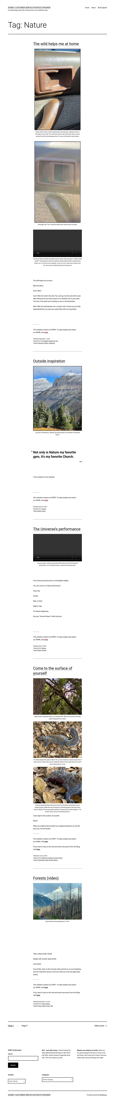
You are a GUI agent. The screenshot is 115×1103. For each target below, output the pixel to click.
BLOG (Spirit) (102, 8)
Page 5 (24, 1026)
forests (40, 1006)
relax (48, 1006)
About (93, 8)
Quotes (44, 509)
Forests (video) (46, 878)
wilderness (52, 343)
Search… (10, 1054)
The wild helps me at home (56, 44)
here (46, 842)
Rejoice (44, 648)
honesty (51, 860)
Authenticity (41, 860)
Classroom (41, 343)
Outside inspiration (49, 361)
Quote (44, 511)
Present (44, 650)
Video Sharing (46, 1004)
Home (87, 8)
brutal (46, 860)
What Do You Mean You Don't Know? (52, 858)
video (51, 1006)
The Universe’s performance (56, 529)
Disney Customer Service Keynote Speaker (29, 7)
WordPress (103, 1095)
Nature (46, 343)
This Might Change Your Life (50, 341)
